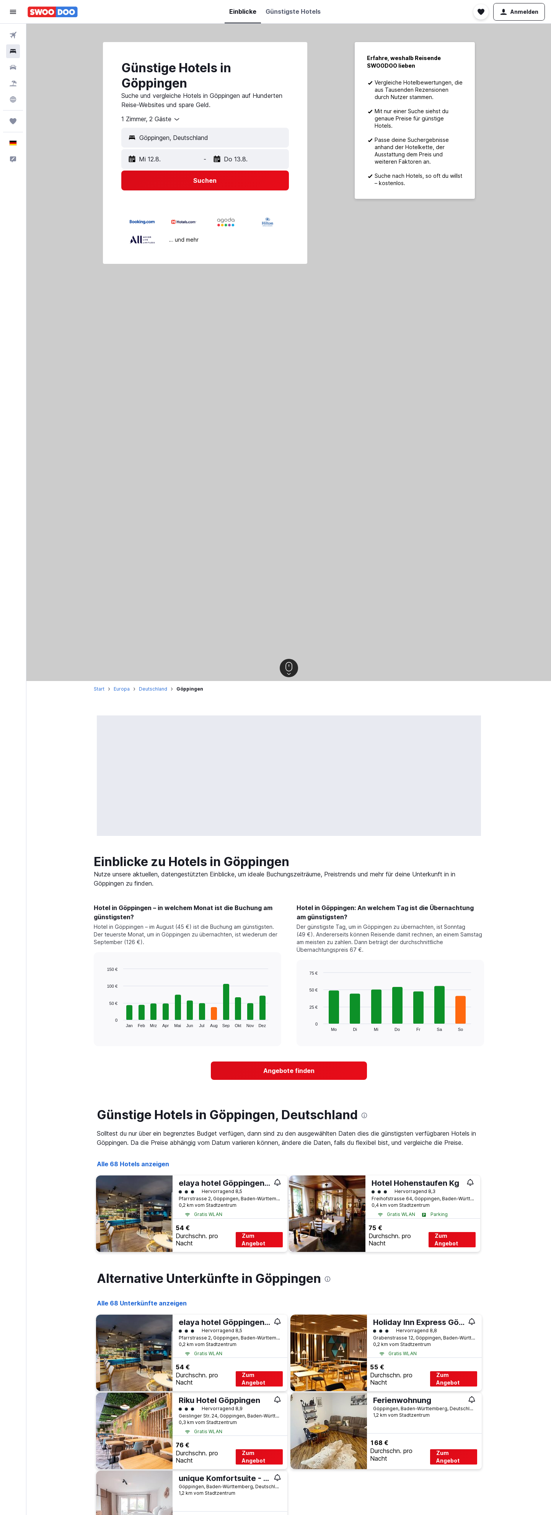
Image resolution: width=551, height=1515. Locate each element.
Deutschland (153, 689)
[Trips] (13, 121)
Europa (122, 689)
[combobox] (151, 119)
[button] (13, 11)
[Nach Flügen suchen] (13, 35)
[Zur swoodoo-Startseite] (53, 12)
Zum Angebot (253, 1239)
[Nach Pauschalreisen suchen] (13, 83)
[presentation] (364, 1115)
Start (99, 689)
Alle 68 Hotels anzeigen (133, 1164)
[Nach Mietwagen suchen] (13, 67)
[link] (289, 1070)
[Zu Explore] (13, 99)
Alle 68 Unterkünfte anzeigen (142, 1303)
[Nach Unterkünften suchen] (13, 51)
